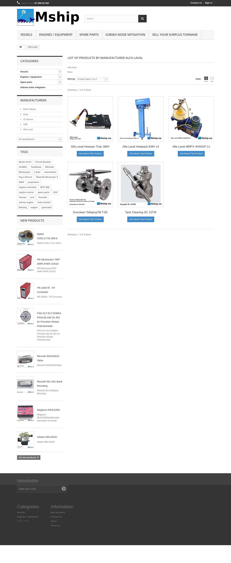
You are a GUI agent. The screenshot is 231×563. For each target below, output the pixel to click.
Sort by (71, 79)
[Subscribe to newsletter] (63, 488)
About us (55, 525)
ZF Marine (28, 119)
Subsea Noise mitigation (125, 35)
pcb (32, 197)
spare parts (44, 192)
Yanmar (23, 197)
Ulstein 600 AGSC (47, 437)
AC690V (23, 167)
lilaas (25, 114)
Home (54, 521)
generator (47, 207)
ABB (25, 124)
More (70, 72)
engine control (26, 192)
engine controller (27, 187)
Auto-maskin (44, 202)
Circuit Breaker (43, 162)
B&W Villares (29, 109)
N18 (55, 192)
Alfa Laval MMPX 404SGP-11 (191, 146)
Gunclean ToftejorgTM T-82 (90, 212)
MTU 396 (44, 187)
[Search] (142, 18)
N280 (21, 182)
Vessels (26, 35)
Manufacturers (33, 100)
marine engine (26, 202)
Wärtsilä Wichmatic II (47, 177)
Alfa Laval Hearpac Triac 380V (90, 146)
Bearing (23, 207)
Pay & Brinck (25, 177)
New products (32, 220)
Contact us (196, 3)
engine (34, 207)
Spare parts (89, 35)
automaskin (50, 172)
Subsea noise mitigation (32, 87)
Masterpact (24, 172)
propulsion (33, 182)
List (212, 79)
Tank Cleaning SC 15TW (140, 212)
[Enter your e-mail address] (42, 489)
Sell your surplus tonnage (175, 35)
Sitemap (55, 541)
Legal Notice (57, 530)
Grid (206, 79)
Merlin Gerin (25, 162)
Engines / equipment (56, 35)
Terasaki (42, 197)
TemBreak (36, 167)
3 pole (37, 172)
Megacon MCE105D (48, 409)
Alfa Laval (28, 129)
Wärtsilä (49, 167)
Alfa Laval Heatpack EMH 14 (140, 146)
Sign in (208, 3)
